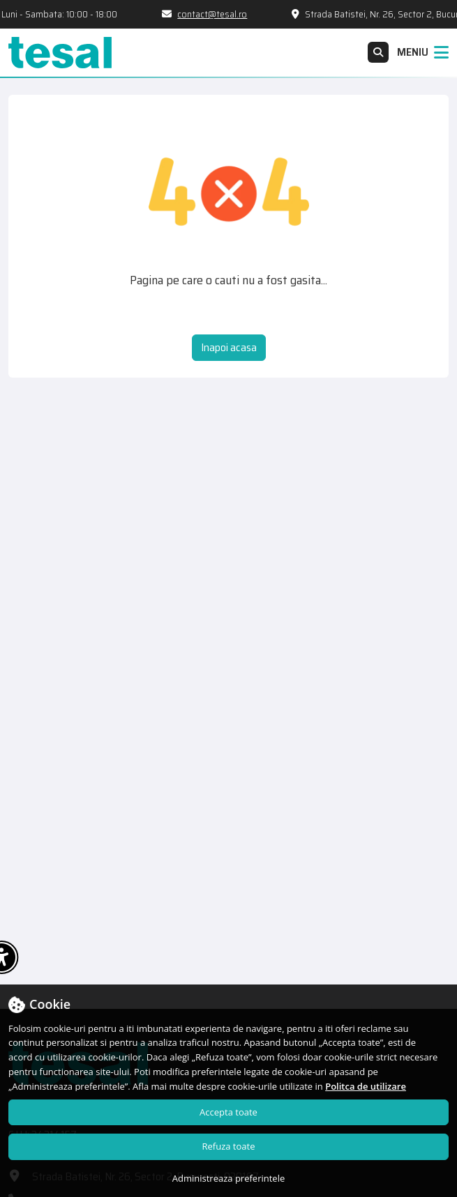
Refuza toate (228, 1146)
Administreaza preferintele (228, 1178)
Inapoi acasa (229, 347)
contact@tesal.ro (215, 14)
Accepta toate (228, 1112)
